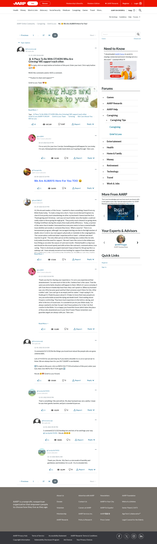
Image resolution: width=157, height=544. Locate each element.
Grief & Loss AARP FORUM (38, 116)
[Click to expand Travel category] (104, 178)
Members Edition (93, 3)
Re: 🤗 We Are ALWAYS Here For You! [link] (72, 24)
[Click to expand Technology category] (104, 172)
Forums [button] (135, 17)
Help (129, 17)
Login (136, 3)
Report (77, 124)
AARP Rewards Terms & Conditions (84, 536)
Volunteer (60, 508)
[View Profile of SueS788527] (37, 200)
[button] (140, 10)
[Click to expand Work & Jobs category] (104, 184)
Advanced (137, 38)
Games (110, 97)
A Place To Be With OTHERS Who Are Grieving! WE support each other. (60, 114)
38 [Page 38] (49, 35)
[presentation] (104, 215)
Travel (110, 177)
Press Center (105, 520)
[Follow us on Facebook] (119, 536)
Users (104, 38)
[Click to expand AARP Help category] (104, 110)
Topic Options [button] (25, 43)
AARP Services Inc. (85, 514)
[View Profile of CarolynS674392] (43, 391)
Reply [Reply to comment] (90, 158)
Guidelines (123, 17)
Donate (59, 501)
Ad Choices (68, 540)
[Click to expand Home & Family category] (104, 154)
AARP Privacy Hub (20, 536)
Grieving (71, 116)
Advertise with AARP (86, 495)
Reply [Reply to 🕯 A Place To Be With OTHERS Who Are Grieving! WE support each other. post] (89, 124)
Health (110, 147)
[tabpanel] (126, 10)
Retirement (112, 165)
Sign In (104, 267)
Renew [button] (45, 3)
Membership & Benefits (74, 3)
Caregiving (41, 24)
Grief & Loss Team (59, 116)
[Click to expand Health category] (104, 148)
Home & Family (114, 153)
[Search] (121, 34)
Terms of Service (38, 536)
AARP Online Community (26, 24)
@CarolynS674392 (50, 433)
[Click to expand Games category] (104, 97)
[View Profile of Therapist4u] (37, 170)
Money (110, 159)
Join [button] (32, 3)
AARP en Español (118, 10)
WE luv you (32, 118)
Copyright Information (21, 540)
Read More (32, 110)
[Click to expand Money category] (104, 160)
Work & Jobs (113, 183)
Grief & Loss (51, 24)
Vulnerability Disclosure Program (46, 540)
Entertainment (114, 141)
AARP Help (112, 109)
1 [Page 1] (33, 35)
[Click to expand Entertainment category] (104, 142)
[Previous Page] (24, 35)
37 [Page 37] (43, 35)
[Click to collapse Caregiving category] (104, 116)
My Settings (113, 17)
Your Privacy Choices (84, 540)
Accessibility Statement (57, 536)
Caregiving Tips (118, 120)
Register (126, 3)
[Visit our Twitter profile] (126, 536)
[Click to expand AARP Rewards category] (104, 103)
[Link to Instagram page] (134, 536)
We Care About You (85, 116)
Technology (112, 171)
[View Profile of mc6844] (40, 136)
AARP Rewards (114, 103)
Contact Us (82, 501)
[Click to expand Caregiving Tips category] (107, 120)
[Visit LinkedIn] (141, 536)
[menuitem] (15, 11)
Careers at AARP (84, 508)
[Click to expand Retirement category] (104, 166)
